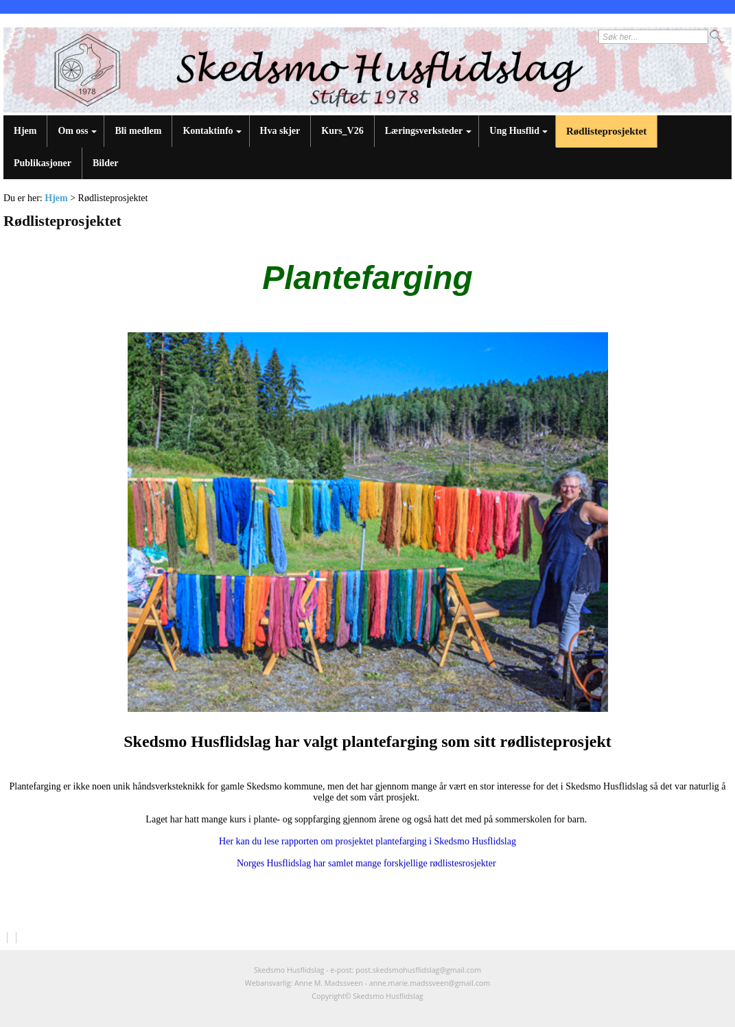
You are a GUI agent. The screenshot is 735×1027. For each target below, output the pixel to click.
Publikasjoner (42, 163)
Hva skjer (280, 131)
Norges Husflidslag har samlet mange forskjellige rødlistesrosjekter (367, 863)
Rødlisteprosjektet (606, 131)
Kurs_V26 (342, 131)
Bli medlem (138, 131)
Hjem (25, 131)
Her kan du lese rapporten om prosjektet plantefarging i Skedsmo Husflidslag (367, 841)
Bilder (105, 163)
